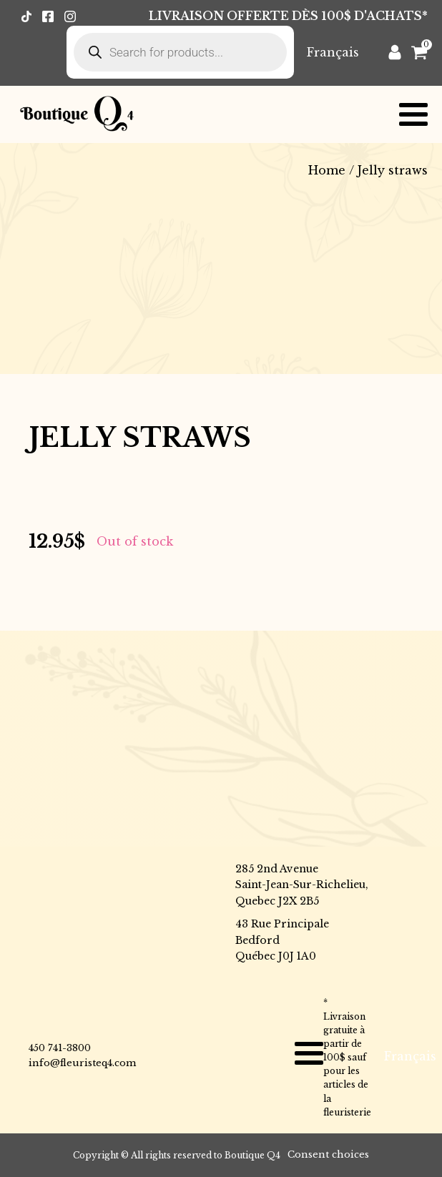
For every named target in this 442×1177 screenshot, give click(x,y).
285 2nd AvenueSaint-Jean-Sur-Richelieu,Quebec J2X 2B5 (301, 884)
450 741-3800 (60, 1048)
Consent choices (328, 1154)
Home (326, 170)
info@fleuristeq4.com (82, 1063)
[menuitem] (333, 51)
